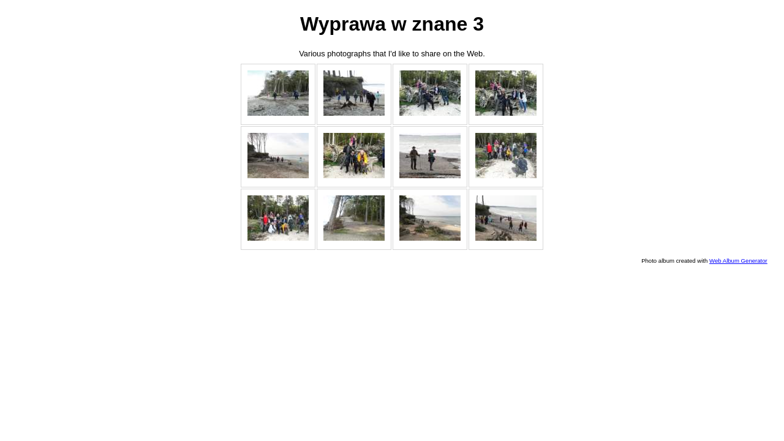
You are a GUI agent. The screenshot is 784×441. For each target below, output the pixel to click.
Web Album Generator (738, 260)
